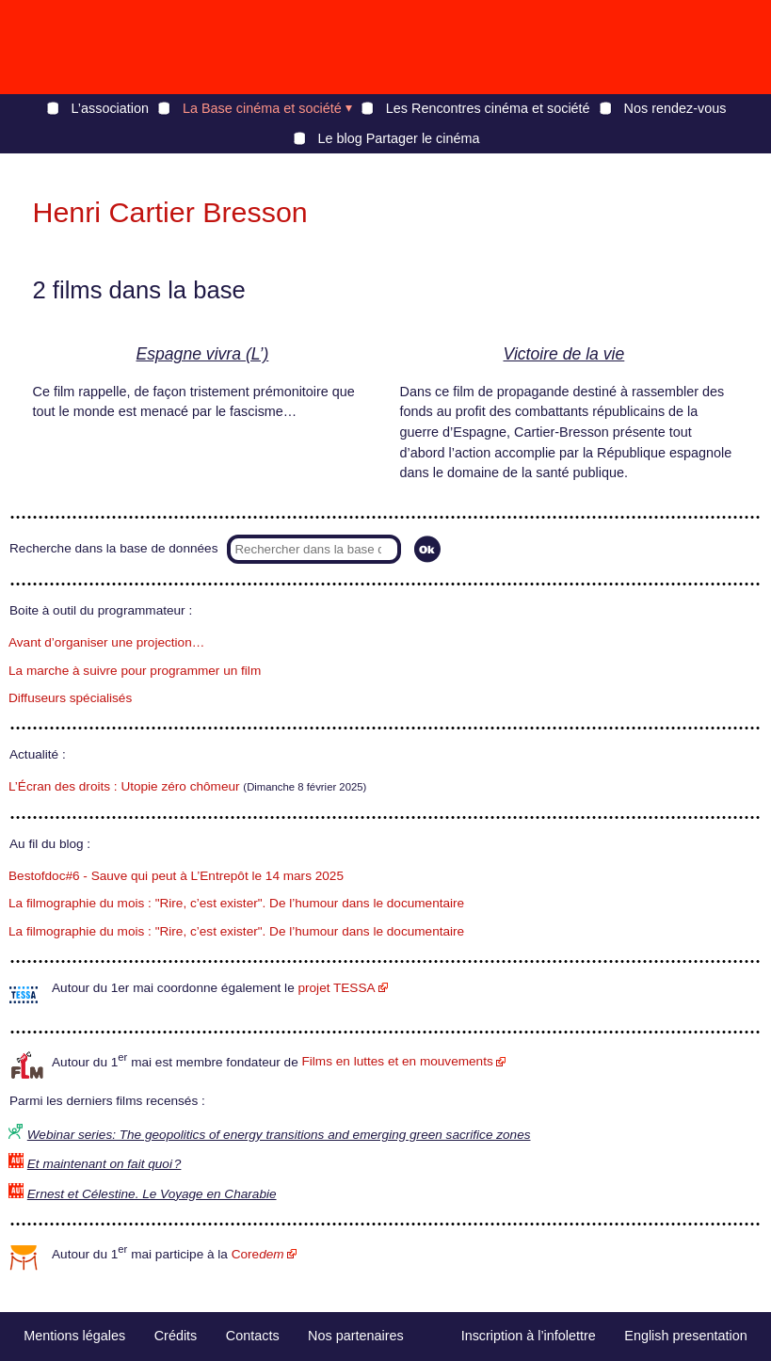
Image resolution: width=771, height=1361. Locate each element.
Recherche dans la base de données (113, 548)
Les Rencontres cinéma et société (488, 108)
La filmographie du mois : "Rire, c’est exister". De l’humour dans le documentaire (236, 903)
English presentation (685, 1335)
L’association (110, 108)
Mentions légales (74, 1335)
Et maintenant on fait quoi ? (104, 1164)
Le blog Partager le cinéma (399, 138)
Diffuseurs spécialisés (70, 698)
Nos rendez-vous (675, 108)
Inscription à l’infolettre (528, 1335)
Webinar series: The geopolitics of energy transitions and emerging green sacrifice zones (279, 1135)
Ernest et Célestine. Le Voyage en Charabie (152, 1194)
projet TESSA (336, 988)
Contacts (253, 1335)
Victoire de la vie (564, 353)
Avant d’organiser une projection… (106, 642)
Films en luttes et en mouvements (397, 1061)
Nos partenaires (356, 1335)
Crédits (176, 1335)
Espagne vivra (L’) (203, 353)
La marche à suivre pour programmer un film (134, 671)
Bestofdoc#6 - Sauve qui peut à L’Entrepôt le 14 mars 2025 (176, 876)
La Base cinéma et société (262, 108)
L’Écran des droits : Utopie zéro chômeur (124, 786)
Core (258, 1254)
